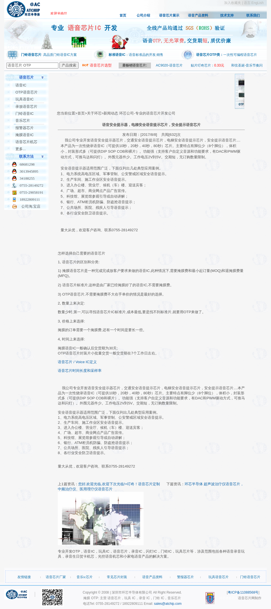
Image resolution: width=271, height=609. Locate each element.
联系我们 (253, 15)
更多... (20, 149)
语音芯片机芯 (26, 142)
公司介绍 (143, 15)
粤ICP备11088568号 (243, 592)
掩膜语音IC (24, 135)
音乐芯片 (22, 120)
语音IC (20, 85)
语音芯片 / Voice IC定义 (77, 362)
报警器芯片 (24, 128)
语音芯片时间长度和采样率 (80, 370)
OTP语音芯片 (26, 92)
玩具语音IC (24, 99)
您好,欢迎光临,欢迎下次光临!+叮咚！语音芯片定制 (119, 484)
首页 (123, 15)
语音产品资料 (198, 15)
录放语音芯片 (26, 106)
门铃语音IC (24, 113)
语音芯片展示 (169, 15)
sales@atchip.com (168, 604)
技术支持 (227, 15)
